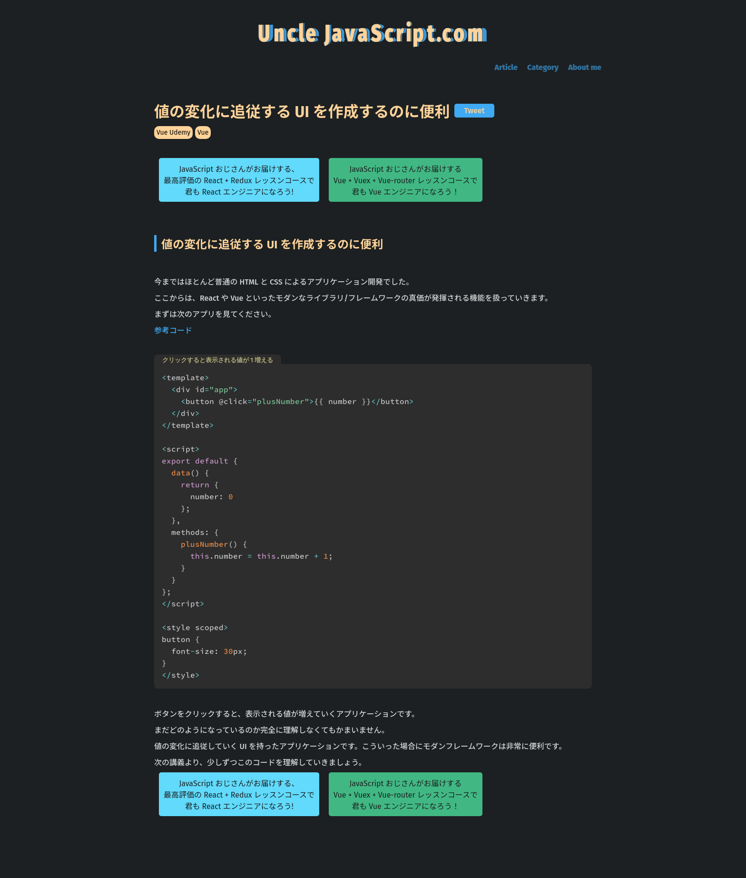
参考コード (173, 330)
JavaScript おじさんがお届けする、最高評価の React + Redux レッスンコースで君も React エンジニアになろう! (239, 181)
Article (506, 67)
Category (543, 67)
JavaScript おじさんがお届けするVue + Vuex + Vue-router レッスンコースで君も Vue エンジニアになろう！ (406, 181)
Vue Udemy (173, 132)
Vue (202, 132)
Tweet (474, 110)
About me (584, 67)
